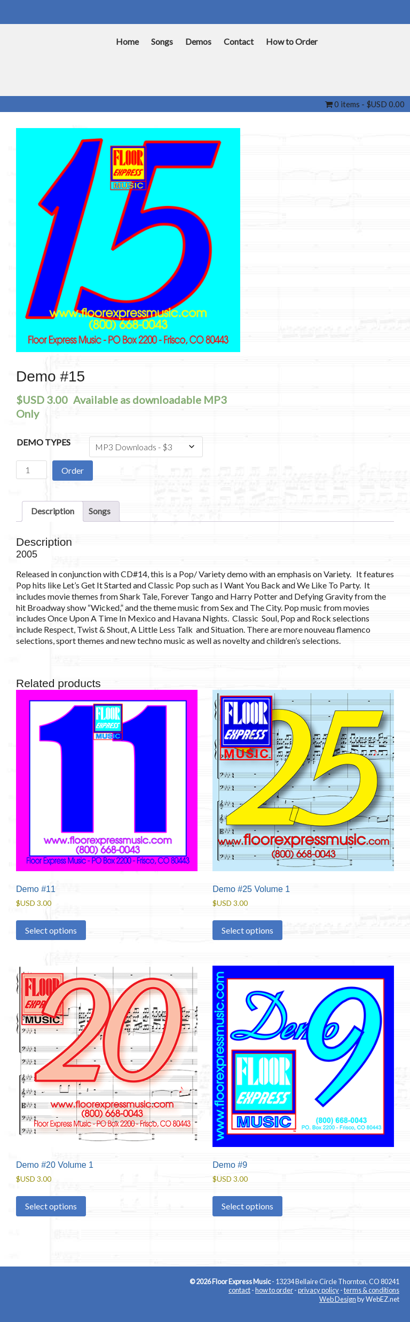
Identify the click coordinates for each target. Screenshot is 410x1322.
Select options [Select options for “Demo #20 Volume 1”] (51, 1206)
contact (239, 1290)
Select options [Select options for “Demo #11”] (51, 930)
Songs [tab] (100, 511)
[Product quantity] (31, 469)
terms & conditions (371, 1290)
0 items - (365, 104)
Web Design (337, 1299)
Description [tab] (52, 511)
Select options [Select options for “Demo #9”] (247, 1206)
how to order (274, 1290)
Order (72, 470)
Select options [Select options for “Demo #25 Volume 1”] (247, 930)
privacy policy (318, 1290)
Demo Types (43, 442)
